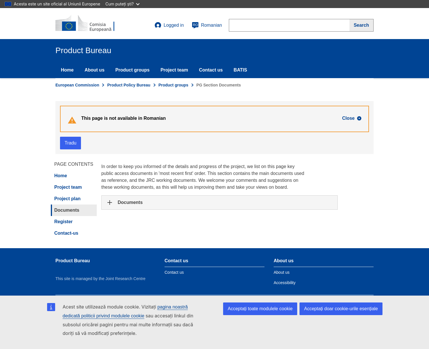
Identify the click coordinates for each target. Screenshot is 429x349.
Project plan (67, 198)
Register (63, 221)
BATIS (240, 70)
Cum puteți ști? (122, 3)
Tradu (70, 142)
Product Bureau (72, 260)
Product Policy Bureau (128, 85)
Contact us (211, 70)
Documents (66, 210)
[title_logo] (90, 23)
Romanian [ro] (207, 25)
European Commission (77, 85)
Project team (174, 70)
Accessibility (284, 282)
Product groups (132, 70)
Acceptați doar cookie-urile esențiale (341, 308)
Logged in (169, 25)
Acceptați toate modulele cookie (260, 308)
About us (94, 70)
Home (67, 70)
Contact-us (66, 233)
